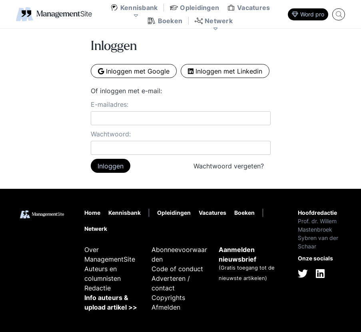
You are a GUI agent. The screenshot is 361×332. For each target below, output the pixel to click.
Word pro (308, 14)
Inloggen (111, 166)
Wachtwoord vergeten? (228, 166)
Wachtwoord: (111, 134)
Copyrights (168, 298)
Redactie (97, 288)
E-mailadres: (109, 104)
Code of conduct (177, 269)
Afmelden (166, 307)
